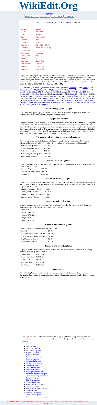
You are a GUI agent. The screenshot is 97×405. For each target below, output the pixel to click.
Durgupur (44, 105)
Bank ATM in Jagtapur (34, 363)
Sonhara (68, 100)
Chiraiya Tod (47, 98)
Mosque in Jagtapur (33, 382)
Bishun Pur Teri (67, 102)
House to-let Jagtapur (33, 393)
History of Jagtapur (33, 348)
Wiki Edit (40, 22)
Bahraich (68, 22)
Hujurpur (71, 94)
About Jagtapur (31, 346)
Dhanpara (23, 102)
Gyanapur (31, 100)
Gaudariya (84, 90)
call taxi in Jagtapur (33, 367)
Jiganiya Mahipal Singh (29, 92)
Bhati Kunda (29, 98)
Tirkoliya (79, 92)
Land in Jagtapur (32, 391)
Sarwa (37, 105)
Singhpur (38, 96)
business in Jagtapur (33, 386)
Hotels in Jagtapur (32, 369)
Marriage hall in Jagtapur (35, 372)
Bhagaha (23, 94)
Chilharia (40, 90)
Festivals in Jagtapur (33, 351)
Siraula (87, 96)
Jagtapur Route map (33, 355)
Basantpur (64, 92)
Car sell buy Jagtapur (33, 395)
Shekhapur (77, 98)
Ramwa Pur (55, 94)
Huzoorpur (83, 100)
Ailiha (85, 88)
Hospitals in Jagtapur (33, 361)
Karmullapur (55, 102)
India (48, 22)
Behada (62, 98)
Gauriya (24, 96)
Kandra (85, 94)
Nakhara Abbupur (50, 100)
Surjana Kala (25, 90)
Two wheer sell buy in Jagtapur (37, 388)
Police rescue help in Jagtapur (37, 376)
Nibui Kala (39, 94)
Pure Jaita (53, 96)
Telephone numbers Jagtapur (36, 374)
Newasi (92, 98)
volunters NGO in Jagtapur (36, 384)
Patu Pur (49, 92)
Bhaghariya (78, 102)
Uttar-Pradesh (57, 22)
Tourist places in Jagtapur (35, 357)
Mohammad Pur (44, 102)
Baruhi (90, 100)
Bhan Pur (55, 90)
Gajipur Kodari (71, 96)
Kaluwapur (33, 102)
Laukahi (87, 102)
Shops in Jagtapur (32, 359)
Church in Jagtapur (33, 380)
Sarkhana (72, 88)
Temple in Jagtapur (33, 378)
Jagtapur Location (32, 353)
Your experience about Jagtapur (37, 397)
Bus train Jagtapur (32, 365)
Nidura (69, 90)
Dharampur (30, 105)
